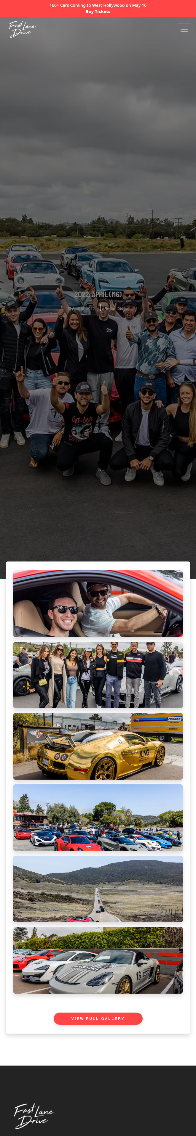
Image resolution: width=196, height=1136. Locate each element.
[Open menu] (184, 29)
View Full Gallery (98, 1019)
